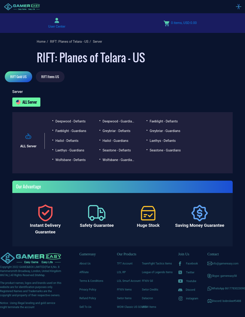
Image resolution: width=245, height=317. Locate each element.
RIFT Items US (50, 76)
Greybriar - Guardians (165, 131)
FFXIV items (124, 289)
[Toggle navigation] (238, 6)
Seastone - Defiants (117, 150)
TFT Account (125, 263)
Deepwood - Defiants (70, 121)
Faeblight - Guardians (70, 131)
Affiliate (84, 272)
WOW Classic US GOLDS (129, 307)
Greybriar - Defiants (116, 131)
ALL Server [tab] (26, 102)
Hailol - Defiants (66, 141)
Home (41, 42)
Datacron (147, 298)
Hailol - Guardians (115, 141)
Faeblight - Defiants (164, 121)
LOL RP (121, 272)
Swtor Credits (150, 289)
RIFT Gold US (18, 76)
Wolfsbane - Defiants (70, 160)
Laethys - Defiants (163, 141)
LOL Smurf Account (129, 281)
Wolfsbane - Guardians (119, 160)
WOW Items (149, 307)
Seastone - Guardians (165, 150)
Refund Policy (87, 298)
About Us (85, 263)
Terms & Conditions (91, 281)
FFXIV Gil (147, 281)
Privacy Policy (87, 289)
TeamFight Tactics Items (154, 263)
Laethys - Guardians (69, 150)
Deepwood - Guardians (119, 121)
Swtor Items (124, 298)
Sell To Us (85, 307)
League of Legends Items (154, 272)
